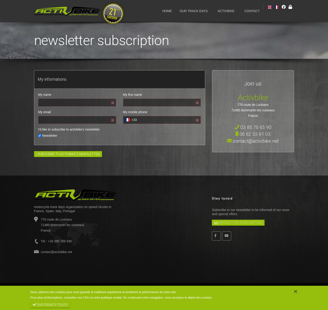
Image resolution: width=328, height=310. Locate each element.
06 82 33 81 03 (253, 134)
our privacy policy (50, 305)
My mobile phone (135, 112)
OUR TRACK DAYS (194, 11)
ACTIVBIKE (226, 11)
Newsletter (49, 135)
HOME (167, 11)
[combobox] (132, 120)
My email (44, 112)
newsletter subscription (238, 222)
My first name (132, 94)
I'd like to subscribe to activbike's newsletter (69, 129)
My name (44, 94)
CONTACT (252, 11)
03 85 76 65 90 (253, 127)
